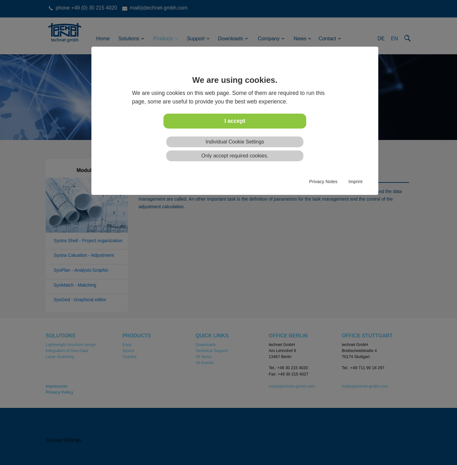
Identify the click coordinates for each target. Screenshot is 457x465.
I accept (234, 121)
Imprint (355, 181)
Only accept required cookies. (235, 155)
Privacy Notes (323, 181)
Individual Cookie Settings (235, 141)
